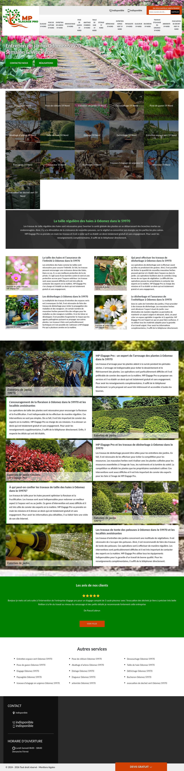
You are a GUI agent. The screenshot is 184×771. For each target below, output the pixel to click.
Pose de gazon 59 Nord (79, 25)
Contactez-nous (19, 63)
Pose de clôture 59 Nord (51, 25)
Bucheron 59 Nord (147, 25)
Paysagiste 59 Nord (129, 25)
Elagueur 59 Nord (138, 25)
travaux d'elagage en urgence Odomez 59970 (38, 683)
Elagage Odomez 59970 (28, 671)
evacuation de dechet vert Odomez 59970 (147, 683)
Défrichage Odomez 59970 (139, 671)
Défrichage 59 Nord (110, 25)
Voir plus (92, 623)
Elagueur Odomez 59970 (83, 677)
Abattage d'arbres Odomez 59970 (88, 665)
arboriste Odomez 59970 (84, 683)
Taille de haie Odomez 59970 (141, 665)
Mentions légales (47, 767)
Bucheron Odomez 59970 (139, 677)
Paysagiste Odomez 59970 (29, 677)
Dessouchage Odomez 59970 (141, 658)
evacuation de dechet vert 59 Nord (176, 25)
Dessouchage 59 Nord (70, 25)
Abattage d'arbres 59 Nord (87, 25)
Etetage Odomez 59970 (83, 671)
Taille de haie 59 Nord (94, 25)
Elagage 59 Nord (43, 25)
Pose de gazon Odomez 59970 (31, 665)
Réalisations (46, 63)
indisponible (116, 10)
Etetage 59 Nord (101, 25)
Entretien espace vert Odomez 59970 (34, 658)
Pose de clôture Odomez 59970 (87, 658)
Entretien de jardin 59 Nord (59, 25)
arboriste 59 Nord (166, 25)
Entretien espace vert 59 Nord (120, 25)
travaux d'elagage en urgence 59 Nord (157, 25)
